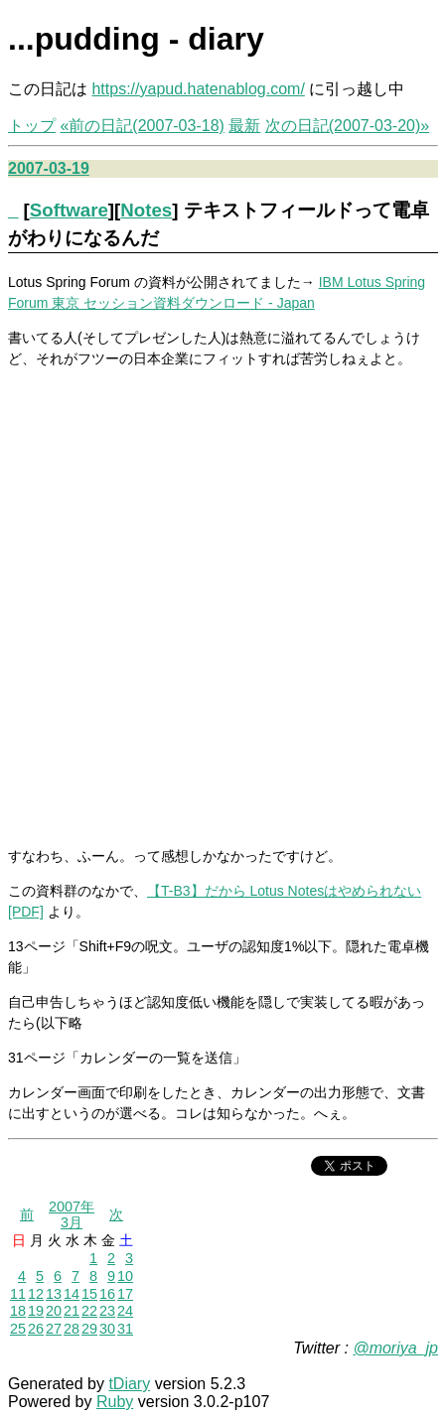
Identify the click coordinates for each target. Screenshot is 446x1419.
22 (89, 1311)
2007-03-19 (48, 168)
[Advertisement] (223, 606)
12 (36, 1294)
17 (125, 1294)
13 (54, 1294)
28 (71, 1329)
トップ (32, 125)
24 (125, 1311)
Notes (146, 210)
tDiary (129, 1383)
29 (89, 1329)
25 (18, 1329)
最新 (244, 125)
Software (69, 210)
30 (107, 1329)
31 (125, 1329)
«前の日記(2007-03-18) (141, 125)
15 (89, 1294)
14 (71, 1294)
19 (36, 1311)
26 (36, 1329)
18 (18, 1311)
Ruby (114, 1401)
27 (54, 1329)
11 (18, 1294)
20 (54, 1311)
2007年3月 (71, 1214)
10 (125, 1276)
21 (71, 1311)
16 (107, 1294)
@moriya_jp (395, 1348)
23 (107, 1311)
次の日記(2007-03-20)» (347, 125)
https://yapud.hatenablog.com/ (197, 88)
